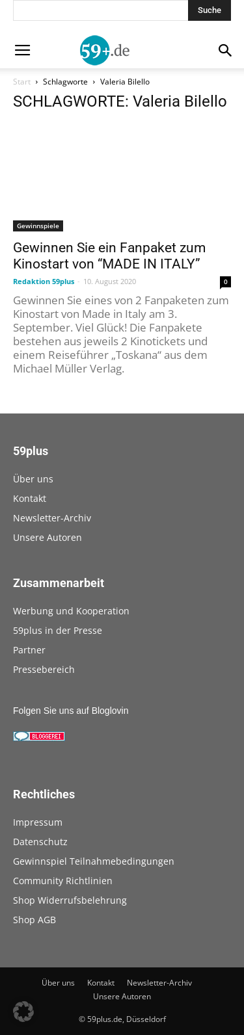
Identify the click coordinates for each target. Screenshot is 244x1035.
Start (22, 81)
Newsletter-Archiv (52, 518)
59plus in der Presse (57, 630)
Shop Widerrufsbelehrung (70, 900)
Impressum (37, 822)
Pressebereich (44, 669)
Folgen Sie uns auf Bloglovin (70, 710)
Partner (29, 650)
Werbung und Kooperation (71, 611)
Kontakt (29, 498)
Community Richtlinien (63, 880)
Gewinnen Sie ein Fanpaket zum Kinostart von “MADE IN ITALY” (109, 256)
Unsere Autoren (47, 537)
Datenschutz (40, 841)
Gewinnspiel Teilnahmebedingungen (93, 861)
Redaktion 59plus (43, 281)
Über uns (33, 479)
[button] (23, 1011)
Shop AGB (34, 919)
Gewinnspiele (38, 225)
